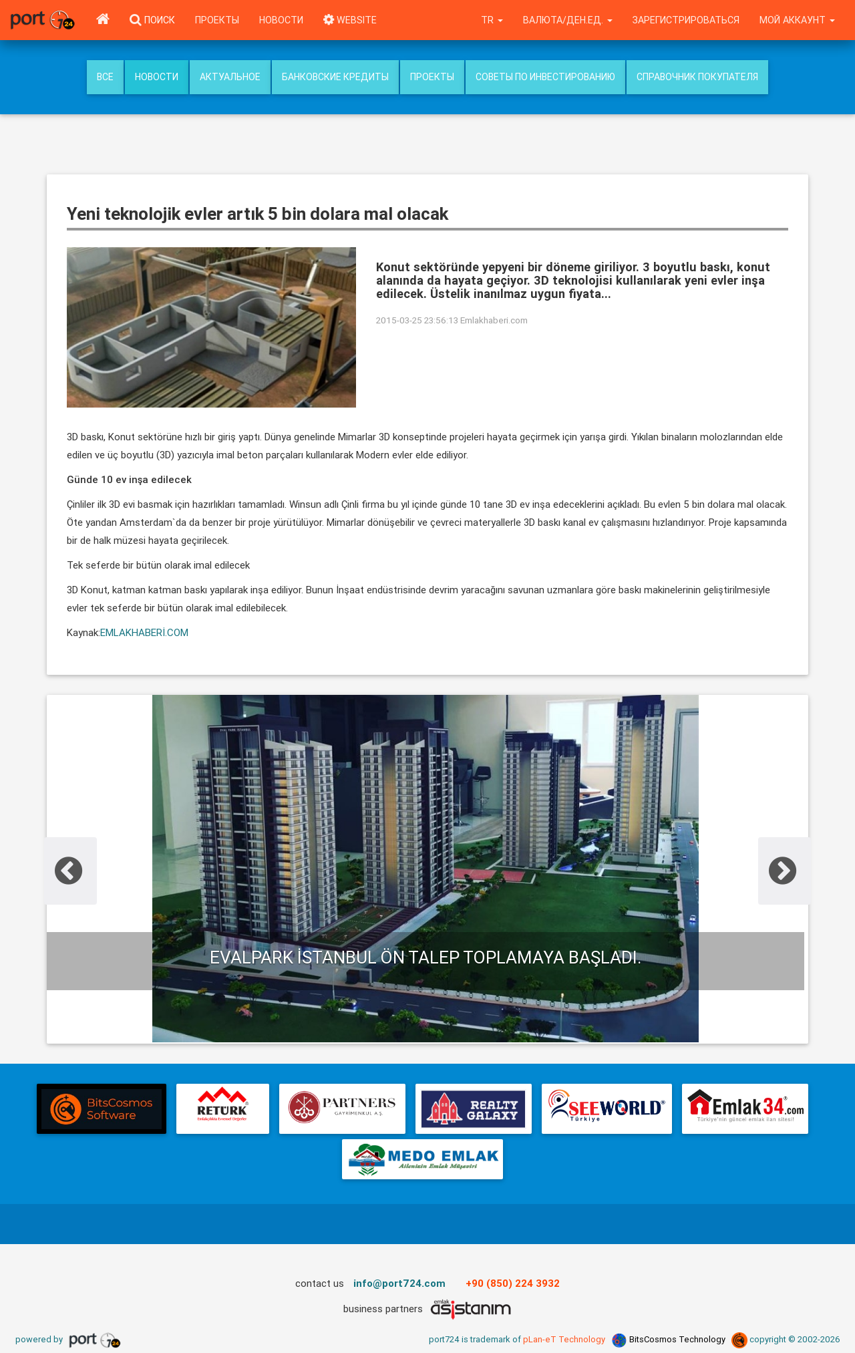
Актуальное (230, 77)
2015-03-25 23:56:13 (417, 320)
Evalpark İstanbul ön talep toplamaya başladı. (425, 957)
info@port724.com (399, 1283)
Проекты (217, 20)
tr (492, 20)
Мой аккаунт (797, 20)
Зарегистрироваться (686, 20)
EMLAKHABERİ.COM (144, 632)
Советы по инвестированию (545, 77)
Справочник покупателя (697, 77)
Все (105, 77)
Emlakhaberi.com (494, 320)
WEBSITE (350, 20)
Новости (281, 20)
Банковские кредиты (335, 77)
